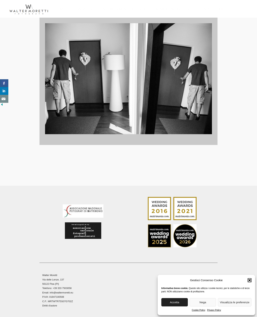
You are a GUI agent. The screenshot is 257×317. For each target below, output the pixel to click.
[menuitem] (221, 10)
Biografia (77, 9)
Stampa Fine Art (169, 9)
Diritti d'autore (49, 304)
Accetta (174, 302)
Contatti (207, 9)
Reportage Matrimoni (108, 9)
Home (60, 9)
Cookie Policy (198, 310)
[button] (249, 280)
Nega (203, 302)
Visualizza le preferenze (234, 302)
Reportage (140, 9)
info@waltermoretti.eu (61, 291)
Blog (191, 9)
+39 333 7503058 (62, 287)
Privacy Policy (214, 310)
